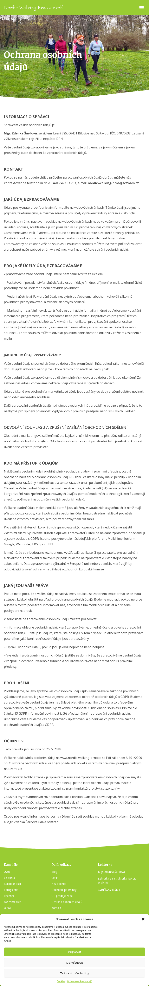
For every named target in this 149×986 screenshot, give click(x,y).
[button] (143, 919)
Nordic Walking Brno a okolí (33, 7)
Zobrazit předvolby (74, 973)
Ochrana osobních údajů (79, 981)
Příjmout (74, 952)
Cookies (61, 981)
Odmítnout (74, 962)
